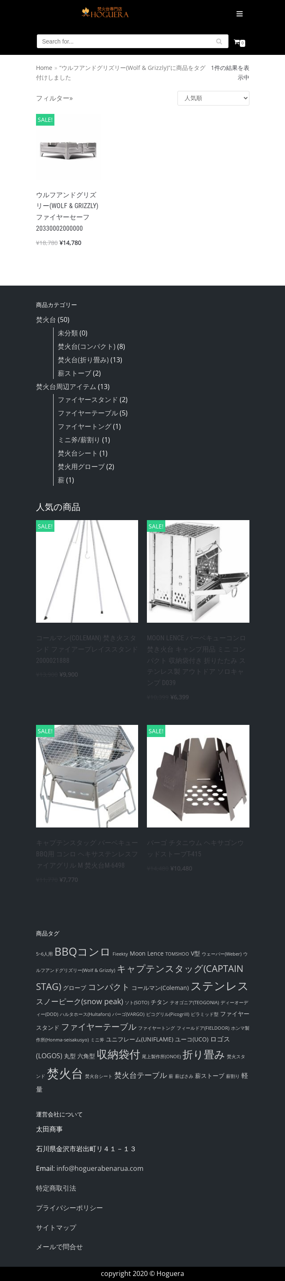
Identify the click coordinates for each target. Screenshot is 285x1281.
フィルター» (54, 98)
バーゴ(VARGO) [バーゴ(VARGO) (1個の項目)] (128, 1014)
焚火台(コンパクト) (87, 346)
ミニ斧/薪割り (79, 439)
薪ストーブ (74, 373)
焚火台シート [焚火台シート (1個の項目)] (99, 1076)
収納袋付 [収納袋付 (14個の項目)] (118, 1054)
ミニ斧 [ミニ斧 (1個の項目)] (97, 1040)
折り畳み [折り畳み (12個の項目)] (203, 1054)
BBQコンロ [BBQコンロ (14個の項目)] (82, 951)
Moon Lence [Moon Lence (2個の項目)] (147, 953)
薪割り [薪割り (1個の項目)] (233, 1076)
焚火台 (46, 319)
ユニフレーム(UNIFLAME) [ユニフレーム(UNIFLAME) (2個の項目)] (139, 1039)
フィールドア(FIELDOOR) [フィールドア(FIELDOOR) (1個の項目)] (203, 1028)
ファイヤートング (84, 426)
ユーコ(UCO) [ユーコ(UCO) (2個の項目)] (191, 1039)
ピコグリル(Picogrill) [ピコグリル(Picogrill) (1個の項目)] (167, 1014)
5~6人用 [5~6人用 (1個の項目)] (44, 954)
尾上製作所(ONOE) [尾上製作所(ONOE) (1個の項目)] (161, 1056)
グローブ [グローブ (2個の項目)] (74, 988)
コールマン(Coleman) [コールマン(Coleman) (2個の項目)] (160, 988)
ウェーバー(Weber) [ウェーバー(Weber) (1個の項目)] (221, 954)
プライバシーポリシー (69, 1207)
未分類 (68, 333)
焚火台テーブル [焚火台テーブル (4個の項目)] (140, 1075)
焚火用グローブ (81, 466)
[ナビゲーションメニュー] (230, 14)
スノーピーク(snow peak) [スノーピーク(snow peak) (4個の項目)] (79, 1001)
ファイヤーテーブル (88, 413)
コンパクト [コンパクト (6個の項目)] (109, 986)
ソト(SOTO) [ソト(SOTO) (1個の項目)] (137, 1002)
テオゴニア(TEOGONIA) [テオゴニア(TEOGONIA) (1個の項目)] (194, 1002)
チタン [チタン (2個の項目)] (159, 1002)
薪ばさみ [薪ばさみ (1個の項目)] (184, 1076)
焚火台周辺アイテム (66, 386)
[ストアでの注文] (213, 98)
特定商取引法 (56, 1188)
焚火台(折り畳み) (83, 359)
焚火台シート (78, 453)
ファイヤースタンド (88, 399)
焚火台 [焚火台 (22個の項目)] (65, 1073)
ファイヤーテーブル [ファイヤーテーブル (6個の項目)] (98, 1026)
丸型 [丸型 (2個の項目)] (70, 1056)
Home (44, 68)
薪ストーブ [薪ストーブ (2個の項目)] (209, 1076)
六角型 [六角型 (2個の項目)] (86, 1056)
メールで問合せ (59, 1246)
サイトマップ (56, 1227)
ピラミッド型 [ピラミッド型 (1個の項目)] (204, 1014)
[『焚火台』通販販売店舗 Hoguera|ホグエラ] (105, 14)
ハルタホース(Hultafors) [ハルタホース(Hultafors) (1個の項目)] (85, 1014)
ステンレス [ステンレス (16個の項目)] (219, 985)
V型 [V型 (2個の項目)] (195, 953)
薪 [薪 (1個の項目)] (171, 1076)
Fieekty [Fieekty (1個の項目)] (120, 954)
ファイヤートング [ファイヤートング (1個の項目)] (156, 1028)
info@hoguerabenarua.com (100, 1168)
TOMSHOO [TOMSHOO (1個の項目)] (177, 954)
